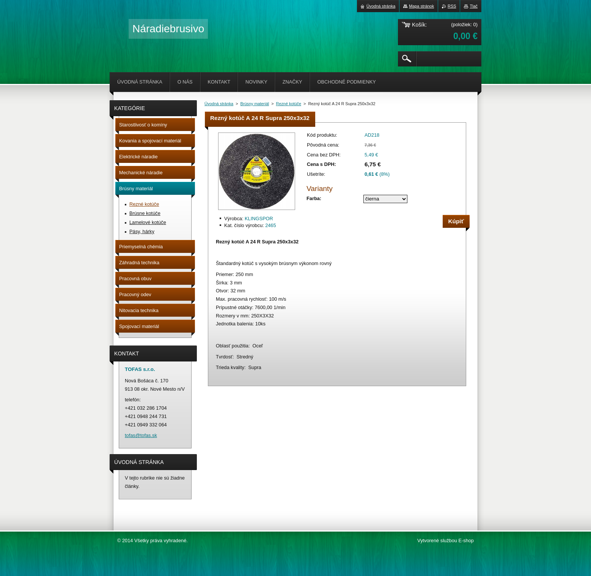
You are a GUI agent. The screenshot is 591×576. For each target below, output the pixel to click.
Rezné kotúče (289, 103)
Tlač (474, 6)
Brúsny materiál (254, 103)
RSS (452, 6)
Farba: (314, 198)
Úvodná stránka (218, 103)
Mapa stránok (421, 6)
